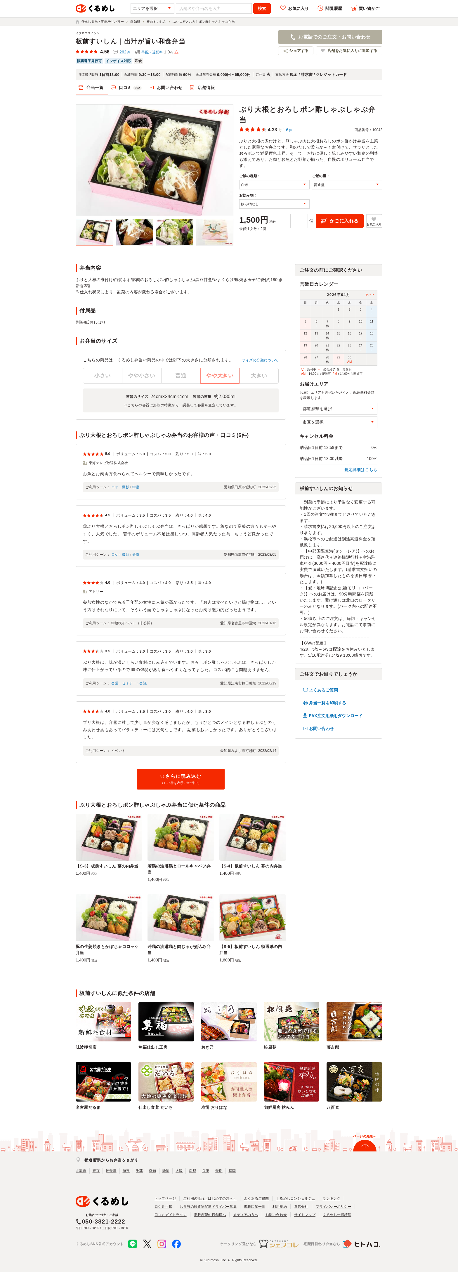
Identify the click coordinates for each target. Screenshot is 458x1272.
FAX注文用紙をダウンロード (335, 715)
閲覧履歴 (333, 8)
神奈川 (111, 1171)
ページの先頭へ (364, 1136)
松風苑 (270, 1047)
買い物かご (369, 8)
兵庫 (205, 1171)
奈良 (218, 1171)
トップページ (165, 1198)
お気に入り (298, 8)
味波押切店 (86, 1047)
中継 (135, 487)
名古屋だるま (88, 1107)
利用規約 (280, 1207)
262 (124, 52)
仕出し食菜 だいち (155, 1107)
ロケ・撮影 (120, 487)
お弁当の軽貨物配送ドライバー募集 (208, 1207)
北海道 (81, 1171)
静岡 (165, 1171)
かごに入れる (344, 220)
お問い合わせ (170, 87)
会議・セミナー (123, 683)
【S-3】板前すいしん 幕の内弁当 (107, 866)
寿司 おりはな (214, 1107)
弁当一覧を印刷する (327, 703)
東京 (96, 1171)
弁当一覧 (95, 87)
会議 (142, 683)
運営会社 (301, 1207)
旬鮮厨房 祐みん (279, 1107)
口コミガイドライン (171, 1215)
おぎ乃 (207, 1047)
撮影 (135, 555)
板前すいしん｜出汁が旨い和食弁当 (130, 41)
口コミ (130, 87)
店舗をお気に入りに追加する (352, 50)
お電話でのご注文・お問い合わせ (334, 36)
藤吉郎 (333, 1047)
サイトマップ (304, 1215)
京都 (192, 1171)
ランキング (331, 1198)
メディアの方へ (245, 1215)
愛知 (152, 1171)
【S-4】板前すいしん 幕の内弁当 (250, 866)
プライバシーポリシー (333, 1207)
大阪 (179, 1171)
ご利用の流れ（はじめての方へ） (210, 1198)
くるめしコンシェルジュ (295, 1198)
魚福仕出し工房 (152, 1047)
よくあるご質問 (323, 690)
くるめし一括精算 (337, 1215)
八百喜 (333, 1107)
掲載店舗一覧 (254, 1207)
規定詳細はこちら (361, 469)
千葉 (139, 1171)
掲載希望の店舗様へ (210, 1215)
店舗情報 (206, 87)
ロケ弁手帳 (163, 1207)
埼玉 (126, 1171)
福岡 (232, 1171)
